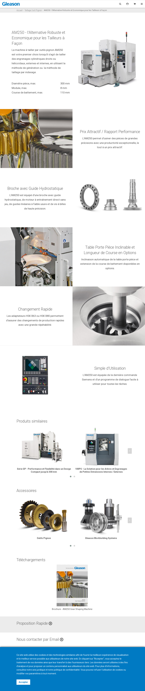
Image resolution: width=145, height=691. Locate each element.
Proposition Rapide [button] (34, 623)
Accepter (23, 682)
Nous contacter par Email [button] (39, 639)
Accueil (19, 10)
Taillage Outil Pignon (33, 10)
